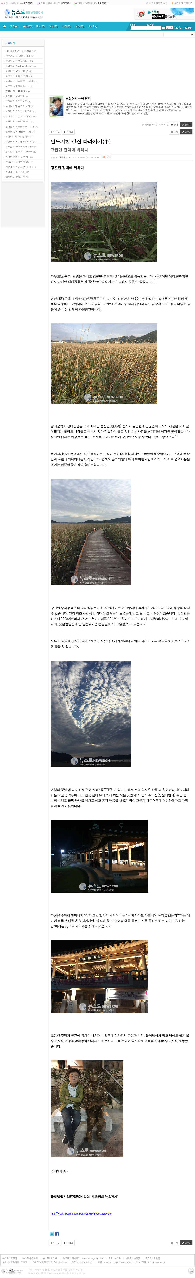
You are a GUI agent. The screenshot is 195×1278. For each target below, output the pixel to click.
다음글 (68, 131)
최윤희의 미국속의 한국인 (19, 151)
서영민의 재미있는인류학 (18, 111)
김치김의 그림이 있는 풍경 (19, 81)
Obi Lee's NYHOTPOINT (18, 50)
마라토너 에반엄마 (15, 96)
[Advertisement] (23, 205)
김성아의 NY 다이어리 (17, 70)
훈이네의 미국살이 (15, 171)
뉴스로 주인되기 (30, 1258)
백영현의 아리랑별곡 (16, 101)
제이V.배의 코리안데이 (17, 136)
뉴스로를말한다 (10, 1258)
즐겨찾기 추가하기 (183, 2)
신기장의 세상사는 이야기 (19, 116)
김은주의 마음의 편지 (16, 76)
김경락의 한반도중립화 (17, 60)
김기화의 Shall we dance (18, 65)
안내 (174, 124)
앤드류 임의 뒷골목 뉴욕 (18, 131)
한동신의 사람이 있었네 (17, 161)
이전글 (55, 131)
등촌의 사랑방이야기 (16, 86)
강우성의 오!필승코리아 (17, 55)
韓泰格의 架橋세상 (15, 176)
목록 (174, 131)
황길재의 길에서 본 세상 (18, 166)
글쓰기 (186, 124)
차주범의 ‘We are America (19, 146)
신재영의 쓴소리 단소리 (17, 121)
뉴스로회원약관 (50, 1258)
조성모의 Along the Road (18, 141)
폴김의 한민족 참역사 (16, 156)
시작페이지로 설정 (158, 2)
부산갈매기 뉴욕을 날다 (17, 106)
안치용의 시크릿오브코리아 (19, 126)
